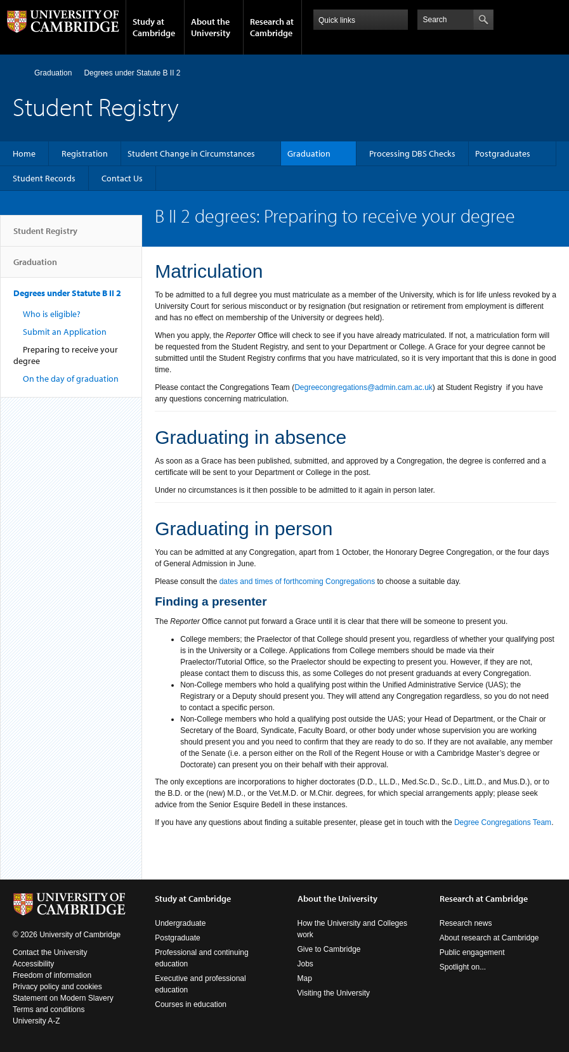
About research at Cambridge (489, 937)
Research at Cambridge (272, 27)
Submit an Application (65, 331)
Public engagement (472, 952)
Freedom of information (52, 975)
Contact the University (50, 952)
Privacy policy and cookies (57, 986)
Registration (85, 153)
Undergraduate (180, 923)
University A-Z (36, 1020)
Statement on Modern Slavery (63, 998)
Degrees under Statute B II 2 (132, 72)
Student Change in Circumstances (191, 153)
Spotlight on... (463, 967)
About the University (210, 27)
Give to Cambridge (329, 949)
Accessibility (33, 963)
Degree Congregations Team (502, 822)
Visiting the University (334, 993)
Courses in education (190, 1004)
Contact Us (122, 178)
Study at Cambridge (154, 27)
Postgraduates (502, 153)
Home (18, 72)
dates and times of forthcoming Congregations (297, 581)
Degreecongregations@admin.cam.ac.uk (363, 387)
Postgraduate (177, 937)
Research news (466, 923)
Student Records (44, 178)
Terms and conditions (48, 1009)
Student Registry (45, 236)
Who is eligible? (52, 314)
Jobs (305, 963)
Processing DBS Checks (412, 153)
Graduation (53, 72)
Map (305, 978)
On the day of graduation (71, 378)
